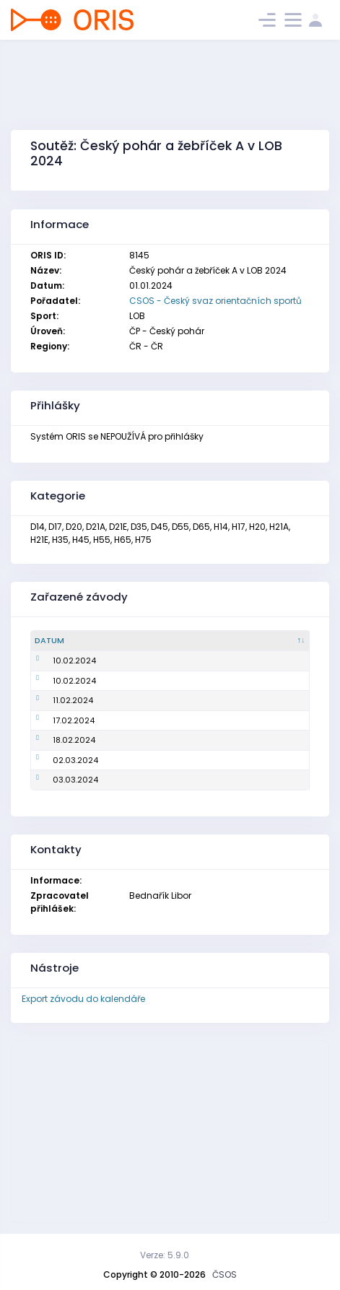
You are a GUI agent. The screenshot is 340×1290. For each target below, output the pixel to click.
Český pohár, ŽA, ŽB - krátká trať (155, 681)
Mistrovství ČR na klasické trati (154, 700)
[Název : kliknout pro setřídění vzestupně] (161, 641)
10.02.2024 (56, 660)
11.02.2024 (55, 700)
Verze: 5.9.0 (164, 1255)
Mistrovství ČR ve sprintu (141, 660)
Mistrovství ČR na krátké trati (150, 760)
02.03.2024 (57, 760)
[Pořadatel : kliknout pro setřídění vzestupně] (272, 641)
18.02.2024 (56, 740)
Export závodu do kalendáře (83, 999)
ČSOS (224, 1274)
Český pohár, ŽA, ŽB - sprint (146, 720)
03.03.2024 (57, 779)
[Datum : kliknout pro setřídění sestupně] (59, 641)
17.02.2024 (56, 720)
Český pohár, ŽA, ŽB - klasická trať (160, 779)
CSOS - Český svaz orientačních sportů (215, 301)
